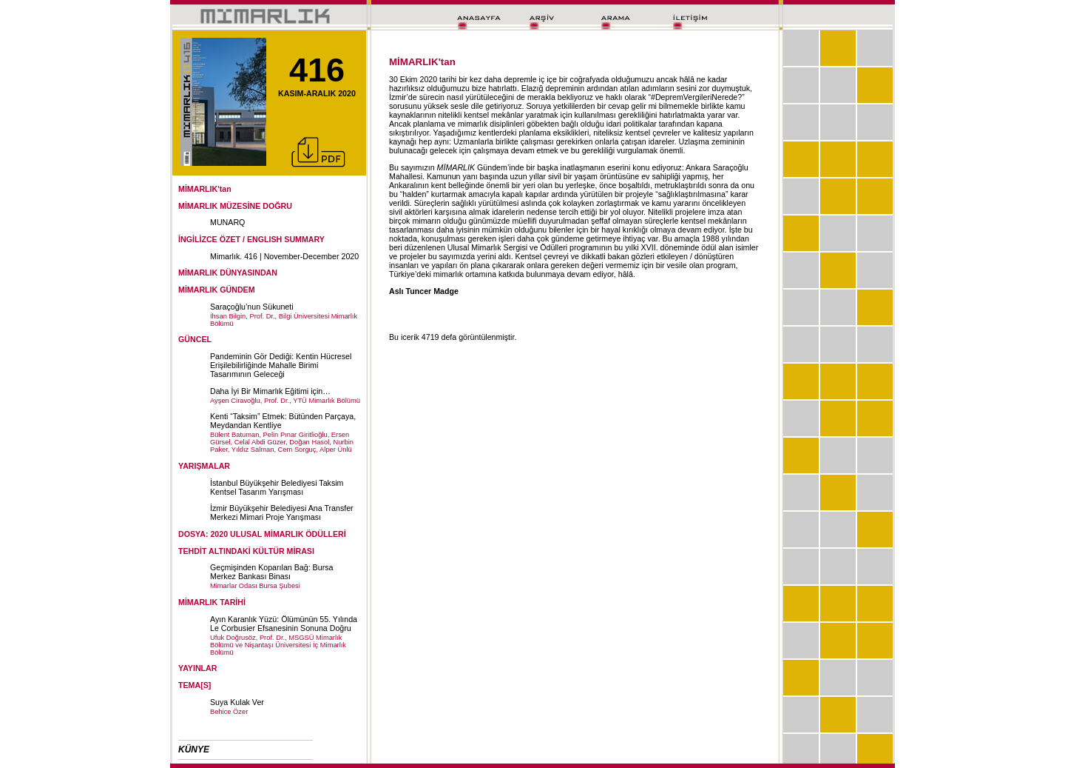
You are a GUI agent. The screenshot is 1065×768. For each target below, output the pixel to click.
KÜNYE (193, 749)
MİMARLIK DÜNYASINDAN (227, 272)
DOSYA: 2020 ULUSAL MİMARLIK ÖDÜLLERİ (262, 534)
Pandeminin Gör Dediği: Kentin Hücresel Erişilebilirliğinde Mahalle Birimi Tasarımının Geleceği (280, 365)
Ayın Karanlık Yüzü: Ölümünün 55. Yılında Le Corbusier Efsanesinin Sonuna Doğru (283, 623)
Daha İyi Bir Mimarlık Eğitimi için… (270, 391)
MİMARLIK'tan (204, 188)
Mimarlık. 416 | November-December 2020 (284, 256)
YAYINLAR (197, 668)
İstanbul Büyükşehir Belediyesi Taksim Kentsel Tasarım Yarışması (276, 487)
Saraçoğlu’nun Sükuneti (252, 306)
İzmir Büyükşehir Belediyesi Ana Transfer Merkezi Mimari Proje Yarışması (282, 512)
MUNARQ (227, 222)
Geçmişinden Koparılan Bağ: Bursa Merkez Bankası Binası (271, 572)
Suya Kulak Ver (237, 702)
